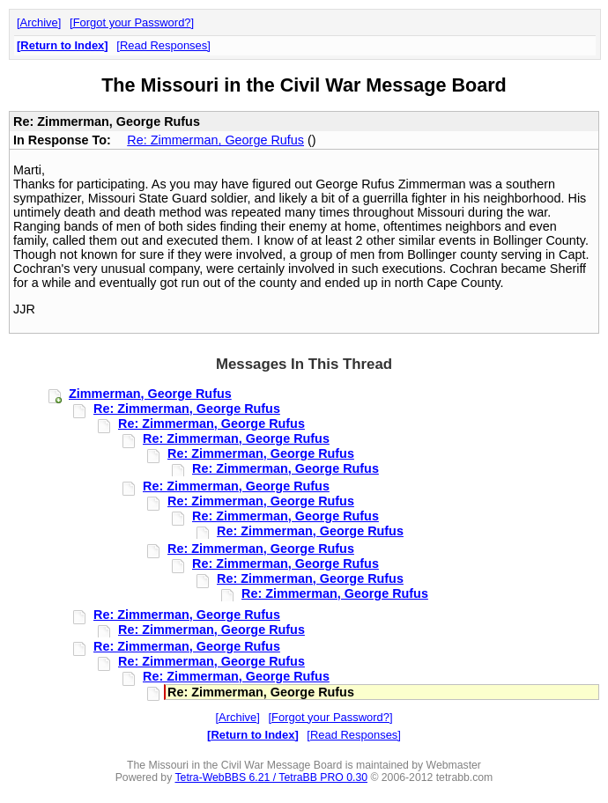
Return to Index (62, 45)
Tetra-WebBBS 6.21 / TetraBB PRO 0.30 (270, 777)
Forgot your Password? (132, 22)
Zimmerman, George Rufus (150, 394)
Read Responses (163, 45)
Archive (39, 22)
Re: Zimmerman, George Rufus (215, 140)
